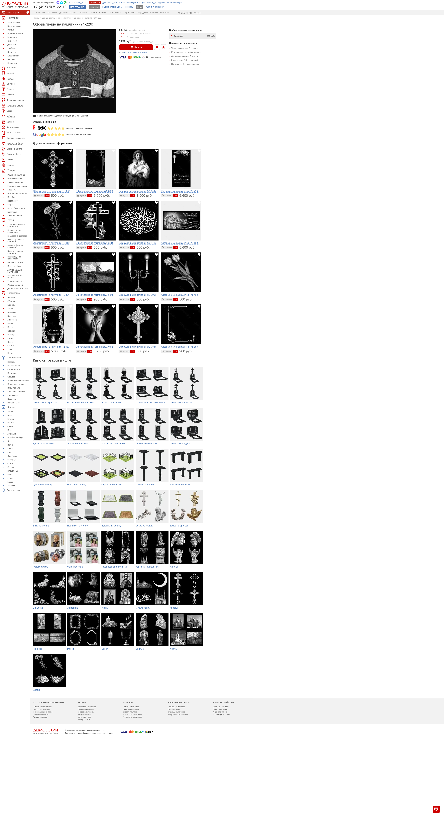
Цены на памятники (131, 773)
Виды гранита (13, 388)
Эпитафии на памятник (18, 380)
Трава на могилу (15, 182)
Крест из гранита (15, 216)
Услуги (82, 766)
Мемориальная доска (17, 186)
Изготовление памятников (48, 766)
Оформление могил (86, 773)
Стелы (10, 463)
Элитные (11, 52)
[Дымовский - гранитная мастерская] (13, 5)
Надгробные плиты (16, 208)
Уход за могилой (15, 285)
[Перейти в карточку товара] (39, 195)
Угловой (11, 486)
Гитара (10, 419)
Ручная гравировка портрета (16, 240)
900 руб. (97, 299)
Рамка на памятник (16, 175)
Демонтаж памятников (17, 289)
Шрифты (11, 305)
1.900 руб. (141, 195)
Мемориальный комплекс (43, 775)
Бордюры (11, 190)
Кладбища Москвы (16, 391)
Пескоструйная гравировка (14, 258)
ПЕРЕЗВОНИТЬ (77, 7)
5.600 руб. (98, 195)
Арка (9, 415)
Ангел (10, 308)
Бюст (9, 474)
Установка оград (84, 780)
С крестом (12, 41)
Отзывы (11, 377)
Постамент (12, 201)
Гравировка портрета (17, 236)
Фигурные (12, 460)
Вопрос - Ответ (14, 403)
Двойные (11, 44)
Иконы (10, 323)
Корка (10, 482)
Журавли (11, 434)
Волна (10, 445)
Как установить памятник (178, 778)
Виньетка (11, 312)
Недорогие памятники (41, 773)
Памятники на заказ (131, 770)
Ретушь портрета (15, 262)
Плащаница (12, 471)
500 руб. (54, 195)
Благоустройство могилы (15, 276)
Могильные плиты (15, 178)
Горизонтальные (15, 33)
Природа (11, 334)
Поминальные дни (15, 384)
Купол (10, 478)
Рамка (10, 338)
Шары (10, 204)
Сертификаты (13, 369)
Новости (11, 362)
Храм (9, 349)
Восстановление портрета (15, 252)
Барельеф (12, 212)
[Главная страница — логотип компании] (45, 794)
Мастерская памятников (132, 778)
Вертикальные (14, 26)
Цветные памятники (221, 770)
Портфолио (12, 373)
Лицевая (11, 297)
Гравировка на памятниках (14, 231)
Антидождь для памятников (14, 271)
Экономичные (13, 22)
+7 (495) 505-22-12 (49, 7)
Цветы (10, 353)
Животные (12, 320)
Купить (136, 47)
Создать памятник (130, 775)
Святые (10, 346)
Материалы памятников (132, 780)
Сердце (10, 467)
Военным (11, 316)
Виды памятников (220, 773)
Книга (10, 448)
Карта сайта (13, 395)
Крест (10, 452)
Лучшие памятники (40, 780)
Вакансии (11, 399)
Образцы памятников (176, 775)
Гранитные (12, 63)
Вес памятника (174, 773)
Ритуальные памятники (42, 770)
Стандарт (194, 36)
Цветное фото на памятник (15, 246)
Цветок (10, 423)
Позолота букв (14, 266)
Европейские (13, 56)
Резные (10, 30)
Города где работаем (221, 778)
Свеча (10, 342)
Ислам (10, 327)
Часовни (11, 59)
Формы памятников (221, 775)
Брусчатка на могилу (17, 193)
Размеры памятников (176, 770)
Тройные (11, 48)
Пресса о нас (13, 366)
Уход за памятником (86, 775)
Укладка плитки (14, 281)
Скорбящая (12, 456)
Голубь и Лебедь (15, 437)
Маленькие (12, 37)
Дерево (10, 441)
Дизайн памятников (41, 778)
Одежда (11, 331)
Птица (10, 430)
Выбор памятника (178, 766)
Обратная (12, 301)
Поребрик (11, 197)
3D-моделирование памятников (16, 225)
